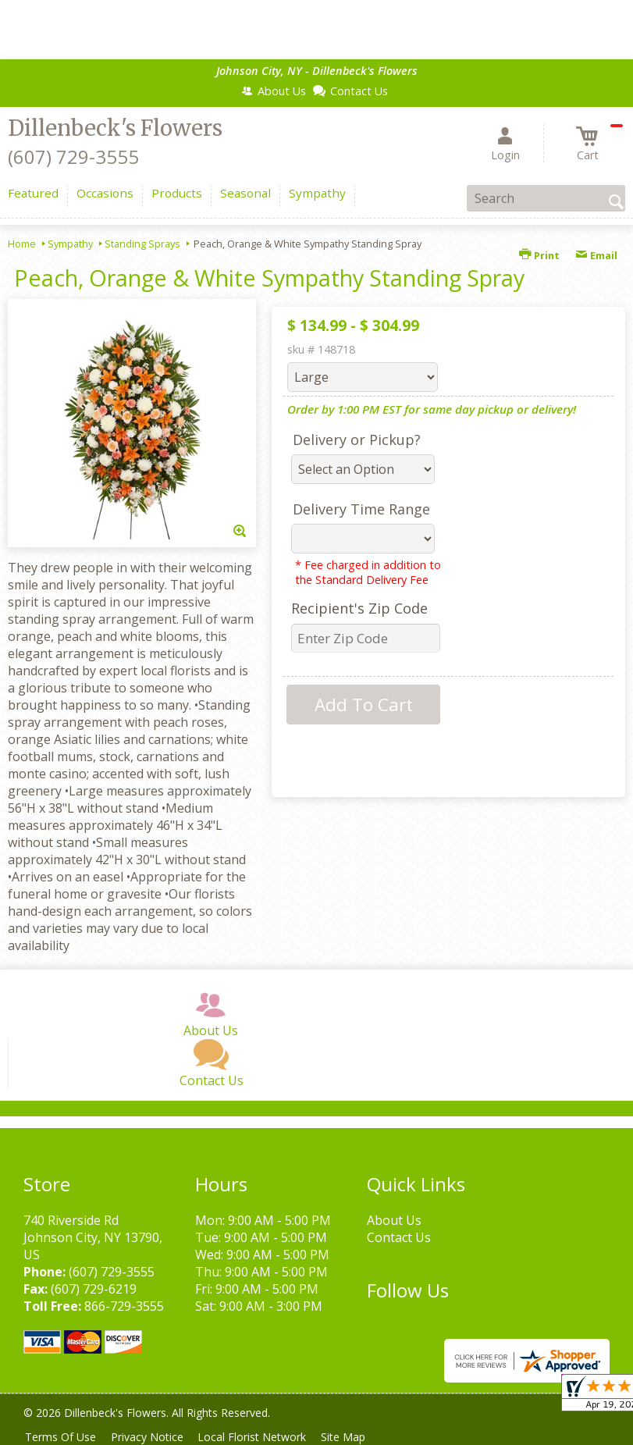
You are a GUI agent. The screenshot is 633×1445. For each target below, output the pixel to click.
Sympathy (70, 244)
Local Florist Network (262, 1436)
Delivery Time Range (361, 509)
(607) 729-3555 (73, 156)
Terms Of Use (62, 1436)
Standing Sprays (142, 244)
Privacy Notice (153, 1436)
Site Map (358, 1436)
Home (22, 244)
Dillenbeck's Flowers (115, 128)
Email (596, 255)
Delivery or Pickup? (357, 439)
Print (539, 255)
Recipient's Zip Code (359, 608)
